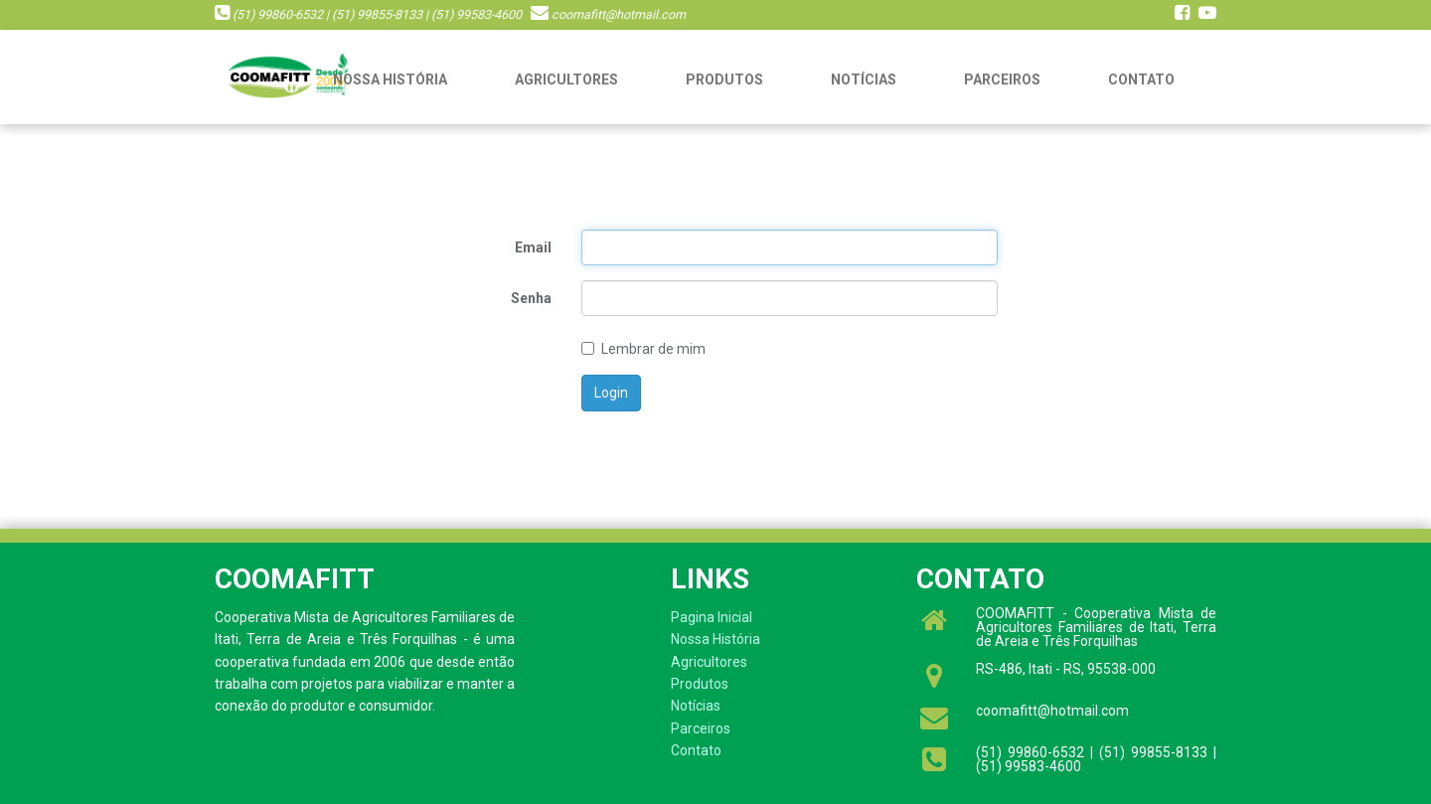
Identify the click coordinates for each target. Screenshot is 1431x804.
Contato (1141, 79)
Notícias (863, 79)
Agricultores (566, 79)
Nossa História (390, 79)
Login (611, 393)
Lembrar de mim (643, 349)
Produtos (724, 79)
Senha (531, 298)
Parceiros (1002, 79)
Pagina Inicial (711, 617)
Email (533, 247)
